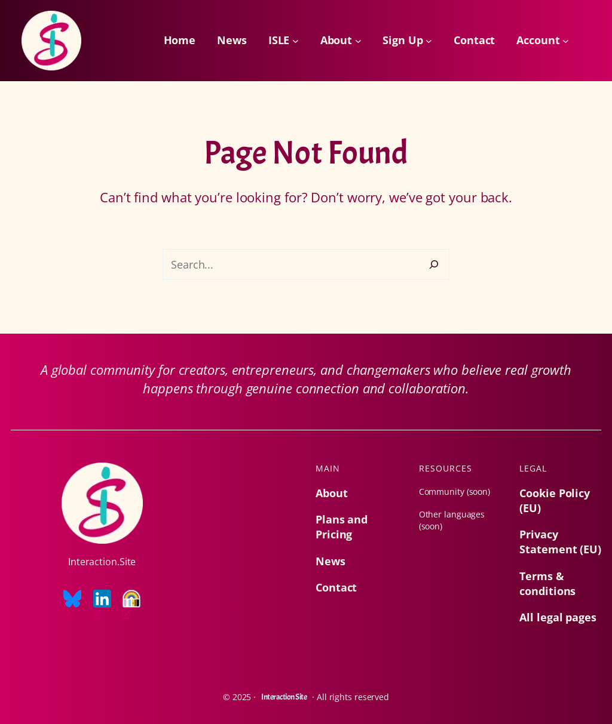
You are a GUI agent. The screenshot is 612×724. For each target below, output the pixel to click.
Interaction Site (284, 697)
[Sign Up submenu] (429, 41)
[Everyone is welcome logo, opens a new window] (131, 605)
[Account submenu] (565, 41)
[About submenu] (358, 41)
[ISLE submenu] (295, 41)
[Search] (433, 264)
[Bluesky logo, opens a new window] (72, 605)
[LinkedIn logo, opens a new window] (102, 605)
